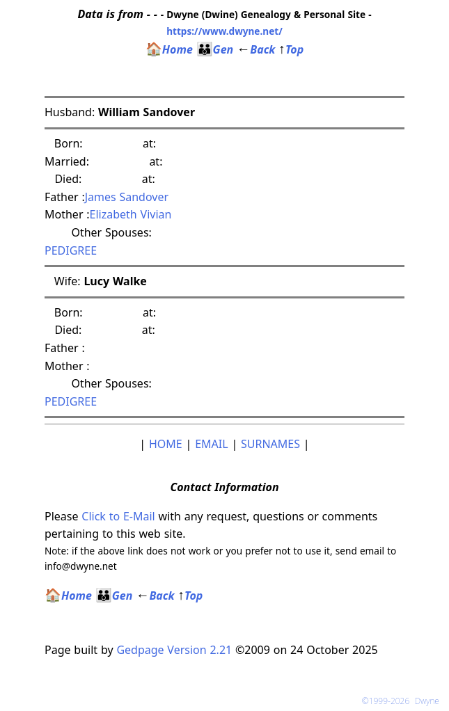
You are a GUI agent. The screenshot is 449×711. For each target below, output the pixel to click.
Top (291, 49)
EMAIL (211, 444)
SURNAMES (270, 444)
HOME (165, 444)
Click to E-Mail (118, 516)
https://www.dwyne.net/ (224, 31)
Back (256, 49)
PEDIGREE (71, 250)
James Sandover (126, 197)
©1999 (403, 701)
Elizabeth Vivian (131, 214)
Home (169, 49)
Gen (215, 49)
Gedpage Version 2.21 (174, 649)
